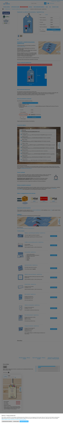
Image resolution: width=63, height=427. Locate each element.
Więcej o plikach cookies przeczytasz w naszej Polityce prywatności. (14, 419)
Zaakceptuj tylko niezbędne (7, 421)
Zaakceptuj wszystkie (24, 421)
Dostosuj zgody (16, 421)
